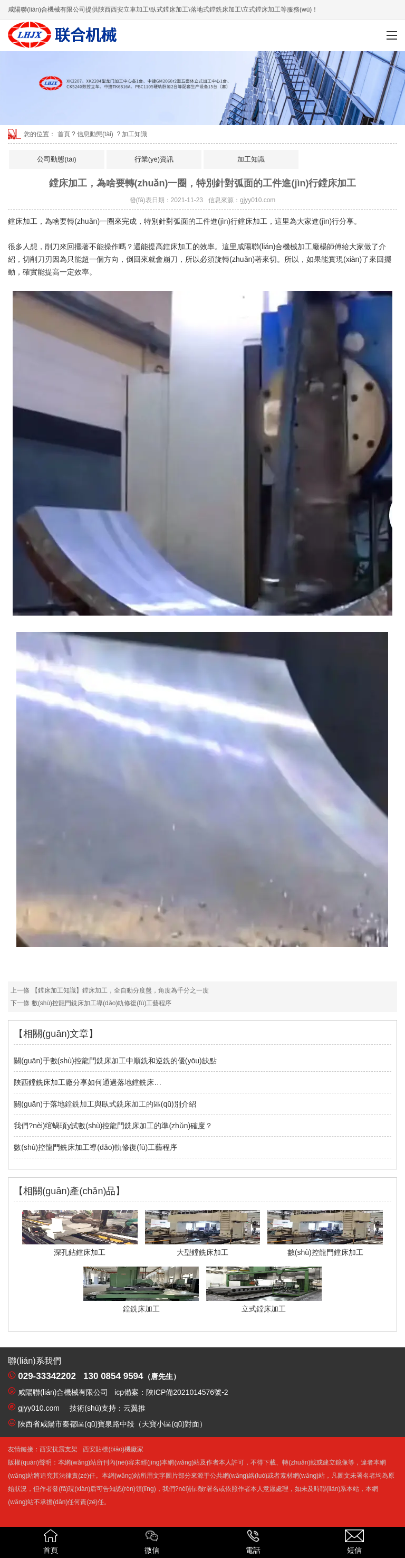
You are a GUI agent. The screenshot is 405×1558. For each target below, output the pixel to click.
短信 (354, 1541)
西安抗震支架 (59, 1449)
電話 (253, 1541)
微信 (151, 1541)
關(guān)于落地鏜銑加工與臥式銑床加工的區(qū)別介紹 (105, 1104)
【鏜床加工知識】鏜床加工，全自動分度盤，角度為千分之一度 (119, 990)
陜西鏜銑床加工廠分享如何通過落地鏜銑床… (87, 1082)
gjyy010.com (257, 200)
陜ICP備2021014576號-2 (187, 1392)
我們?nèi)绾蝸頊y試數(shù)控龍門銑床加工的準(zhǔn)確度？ (113, 1125)
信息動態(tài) (95, 134)
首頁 (63, 134)
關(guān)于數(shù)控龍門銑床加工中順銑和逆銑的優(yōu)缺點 (115, 1060)
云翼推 (134, 1408)
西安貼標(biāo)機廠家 (113, 1449)
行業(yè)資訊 (153, 159)
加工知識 (251, 159)
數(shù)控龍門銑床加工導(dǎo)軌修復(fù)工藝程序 (100, 1003)
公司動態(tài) (56, 159)
